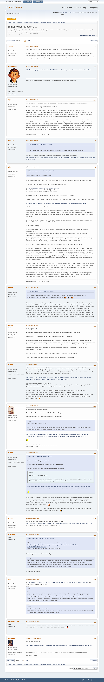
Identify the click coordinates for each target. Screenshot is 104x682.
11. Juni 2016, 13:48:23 (32, 364)
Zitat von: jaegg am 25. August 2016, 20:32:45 (41, 538)
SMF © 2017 (14, 679)
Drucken (93, 40)
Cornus (11, 140)
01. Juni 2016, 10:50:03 (32, 99)
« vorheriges (84, 35)
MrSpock (11, 638)
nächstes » (92, 35)
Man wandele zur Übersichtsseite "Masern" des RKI (43, 188)
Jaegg (10, 518)
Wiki (62, 12)
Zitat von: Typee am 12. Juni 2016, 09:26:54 (41, 456)
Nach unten (11, 40)
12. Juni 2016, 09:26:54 (32, 405)
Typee (10, 406)
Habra (10, 365)
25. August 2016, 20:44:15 (32, 534)
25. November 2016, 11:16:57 (33, 638)
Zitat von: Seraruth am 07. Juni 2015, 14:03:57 (42, 291)
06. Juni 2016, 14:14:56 (32, 325)
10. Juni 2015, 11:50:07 (32, 46)
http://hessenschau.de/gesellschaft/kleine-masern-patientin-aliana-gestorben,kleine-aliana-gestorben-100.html (59, 645)
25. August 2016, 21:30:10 (32, 579)
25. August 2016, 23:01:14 (32, 621)
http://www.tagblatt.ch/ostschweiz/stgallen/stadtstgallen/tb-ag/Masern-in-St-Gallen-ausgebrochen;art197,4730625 (60, 523)
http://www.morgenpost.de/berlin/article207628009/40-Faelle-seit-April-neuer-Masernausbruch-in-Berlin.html (58, 70)
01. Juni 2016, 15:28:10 (33, 167)
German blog (68, 12)
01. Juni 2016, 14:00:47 (32, 140)
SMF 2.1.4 (7, 679)
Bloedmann (12, 66)
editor (10, 326)
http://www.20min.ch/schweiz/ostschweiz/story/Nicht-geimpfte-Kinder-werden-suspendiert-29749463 (59, 582)
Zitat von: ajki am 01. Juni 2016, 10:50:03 (40, 144)
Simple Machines (22, 679)
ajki (9, 100)
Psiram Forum (14, 7)
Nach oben (10, 660)
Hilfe (81, 679)
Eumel (10, 287)
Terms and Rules (87, 679)
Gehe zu (70, 668)
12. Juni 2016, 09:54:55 (32, 452)
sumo (10, 46)
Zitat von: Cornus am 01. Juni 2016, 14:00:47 (41, 171)
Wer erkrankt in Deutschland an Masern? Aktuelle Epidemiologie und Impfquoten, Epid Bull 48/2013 (56, 203)
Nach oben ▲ (95, 679)
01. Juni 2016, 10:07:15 (32, 66)
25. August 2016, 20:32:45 (32, 518)
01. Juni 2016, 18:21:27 (32, 287)
